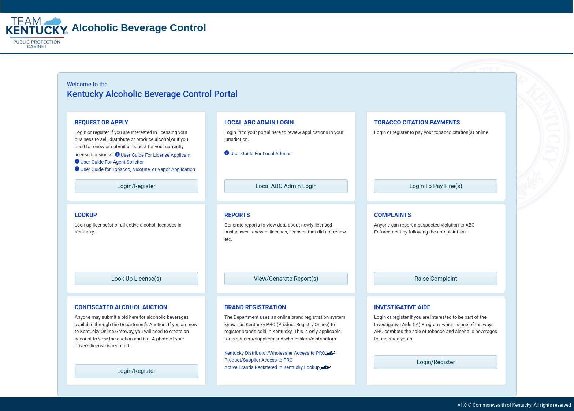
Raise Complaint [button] (435, 278)
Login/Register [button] (136, 186)
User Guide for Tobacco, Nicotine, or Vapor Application (135, 169)
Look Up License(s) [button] (136, 278)
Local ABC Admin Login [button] (286, 186)
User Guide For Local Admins (258, 153)
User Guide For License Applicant (153, 155)
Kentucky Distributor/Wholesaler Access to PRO (280, 353)
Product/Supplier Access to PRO (258, 360)
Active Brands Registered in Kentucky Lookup (277, 367)
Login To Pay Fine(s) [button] (435, 186)
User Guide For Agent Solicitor (109, 162)
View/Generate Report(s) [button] (286, 278)
